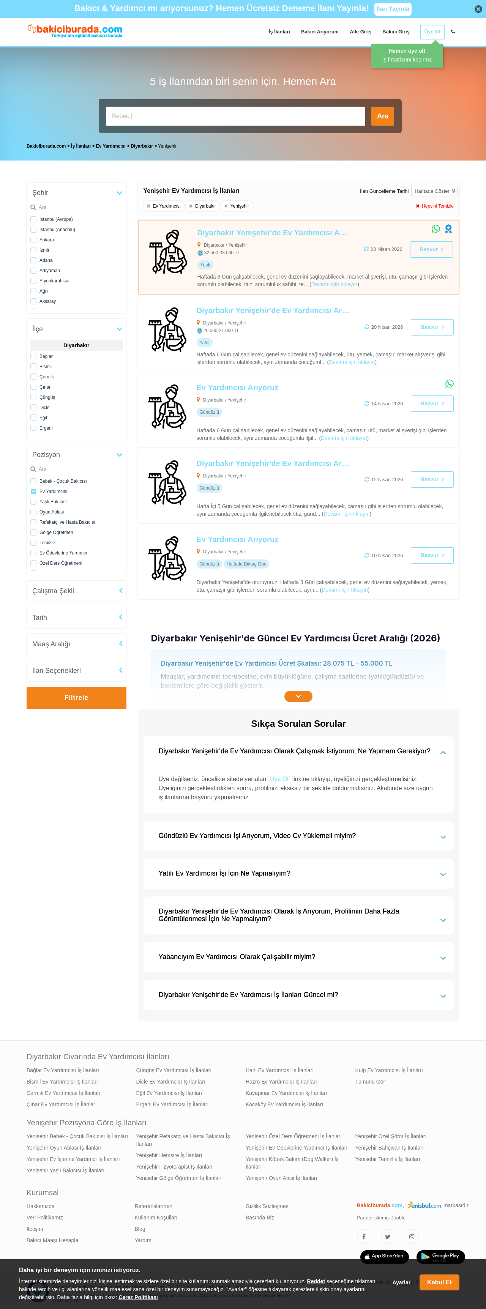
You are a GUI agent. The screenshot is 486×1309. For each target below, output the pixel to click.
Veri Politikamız (45, 1216)
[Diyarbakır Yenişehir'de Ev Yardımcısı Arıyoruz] (267, 255)
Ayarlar (401, 1282)
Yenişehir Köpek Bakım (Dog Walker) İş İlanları (292, 1161)
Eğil (43, 416)
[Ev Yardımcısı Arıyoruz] (266, 409)
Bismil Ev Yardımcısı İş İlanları (62, 1080)
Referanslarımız (153, 1204)
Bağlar (46, 354)
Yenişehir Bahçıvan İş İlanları (389, 1146)
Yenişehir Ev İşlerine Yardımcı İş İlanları (73, 1157)
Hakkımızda (41, 1204)
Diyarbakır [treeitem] (142, 144)
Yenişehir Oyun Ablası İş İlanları (64, 1146)
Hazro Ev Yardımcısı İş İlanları (281, 1080)
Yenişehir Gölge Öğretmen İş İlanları (179, 1176)
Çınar (44, 385)
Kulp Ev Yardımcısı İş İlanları (389, 1068)
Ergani (46, 426)
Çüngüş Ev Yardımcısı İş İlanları (174, 1068)
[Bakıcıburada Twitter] (388, 1234)
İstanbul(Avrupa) (56, 217)
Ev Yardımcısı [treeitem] (111, 144)
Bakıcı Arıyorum (320, 32)
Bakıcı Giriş (396, 32)
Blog (140, 1227)
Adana (46, 258)
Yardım (143, 1238)
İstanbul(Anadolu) (57, 227)
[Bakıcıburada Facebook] (364, 1234)
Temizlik (47, 540)
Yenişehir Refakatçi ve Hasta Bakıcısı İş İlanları (183, 1138)
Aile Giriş (360, 32)
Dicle (44, 405)
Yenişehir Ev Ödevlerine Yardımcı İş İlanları (296, 1146)
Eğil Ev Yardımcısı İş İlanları (169, 1091)
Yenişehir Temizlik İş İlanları (387, 1157)
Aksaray (47, 299)
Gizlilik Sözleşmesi (268, 1204)
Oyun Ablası (51, 510)
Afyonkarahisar (54, 279)
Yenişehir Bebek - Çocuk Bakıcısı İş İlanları (77, 1134)
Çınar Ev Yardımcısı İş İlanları (62, 1102)
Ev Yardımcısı (53, 489)
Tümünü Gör (370, 1080)
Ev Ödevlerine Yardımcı (63, 551)
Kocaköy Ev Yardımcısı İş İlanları (284, 1102)
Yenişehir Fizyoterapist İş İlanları (174, 1165)
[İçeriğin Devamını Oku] (298, 694)
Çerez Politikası (138, 1297)
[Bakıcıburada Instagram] (412, 1234)
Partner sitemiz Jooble (381, 1216)
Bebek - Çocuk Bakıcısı (63, 479)
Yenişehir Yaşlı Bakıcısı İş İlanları (65, 1169)
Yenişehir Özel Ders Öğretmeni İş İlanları (294, 1134)
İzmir (44, 248)
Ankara (46, 238)
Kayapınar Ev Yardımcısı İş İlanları (286, 1091)
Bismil (45, 364)
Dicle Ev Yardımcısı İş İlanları (170, 1080)
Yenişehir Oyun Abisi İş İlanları (281, 1176)
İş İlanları (279, 32)
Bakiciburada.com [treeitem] (46, 144)
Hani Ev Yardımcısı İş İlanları (280, 1068)
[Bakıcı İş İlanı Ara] (235, 116)
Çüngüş (47, 395)
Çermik (46, 375)
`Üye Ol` (279, 777)
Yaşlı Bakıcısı (53, 499)
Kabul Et (439, 1282)
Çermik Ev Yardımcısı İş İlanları (64, 1091)
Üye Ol (432, 32)
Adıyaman (49, 268)
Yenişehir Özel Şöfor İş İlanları (391, 1134)
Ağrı (43, 289)
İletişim (35, 1227)
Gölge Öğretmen (56, 530)
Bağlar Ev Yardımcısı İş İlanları (63, 1068)
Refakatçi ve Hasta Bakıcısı (67, 520)
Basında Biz (260, 1216)
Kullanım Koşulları (156, 1216)
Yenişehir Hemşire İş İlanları (169, 1153)
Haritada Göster (435, 189)
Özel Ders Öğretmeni (60, 561)
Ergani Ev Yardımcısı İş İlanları (172, 1102)
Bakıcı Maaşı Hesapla (52, 1238)
